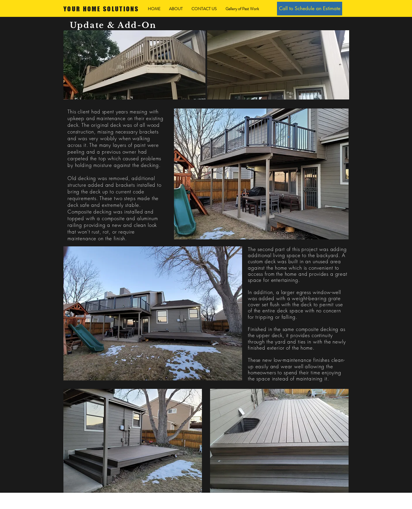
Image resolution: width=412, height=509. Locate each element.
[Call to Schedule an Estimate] (309, 8)
